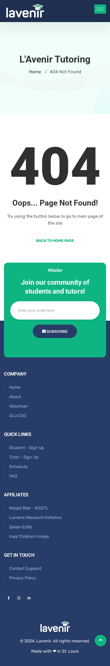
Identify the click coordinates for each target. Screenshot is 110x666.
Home (35, 71)
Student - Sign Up (26, 447)
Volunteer (18, 406)
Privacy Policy (22, 577)
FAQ (13, 476)
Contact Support (25, 568)
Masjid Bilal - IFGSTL (28, 508)
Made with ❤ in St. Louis (55, 651)
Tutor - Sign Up (24, 457)
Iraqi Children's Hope (29, 536)
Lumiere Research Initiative (35, 517)
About (15, 396)
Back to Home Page (55, 240)
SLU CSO (17, 415)
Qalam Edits (20, 526)
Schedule (18, 466)
